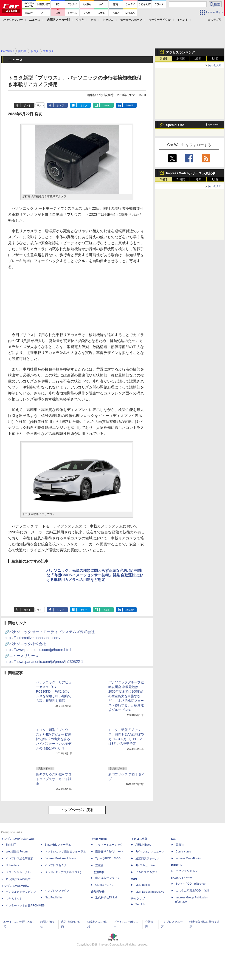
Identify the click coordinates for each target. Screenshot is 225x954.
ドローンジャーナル (18, 872)
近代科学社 (97, 891)
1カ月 (215, 58)
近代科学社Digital (106, 897)
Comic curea (183, 851)
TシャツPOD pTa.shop (190, 883)
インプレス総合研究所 (19, 858)
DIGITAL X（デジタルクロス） (64, 872)
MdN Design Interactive (149, 891)
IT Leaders (12, 865)
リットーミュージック (109, 844)
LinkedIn (129, 105)
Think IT (11, 844)
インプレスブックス (57, 890)
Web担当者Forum (17, 851)
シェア (60, 105)
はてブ (83, 105)
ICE (173, 839)
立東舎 (99, 865)
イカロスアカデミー (147, 872)
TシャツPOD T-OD (108, 858)
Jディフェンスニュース (149, 851)
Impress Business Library (60, 858)
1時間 (163, 58)
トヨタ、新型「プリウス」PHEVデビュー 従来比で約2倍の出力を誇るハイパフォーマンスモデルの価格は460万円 (53, 739)
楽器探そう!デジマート (109, 851)
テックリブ (138, 898)
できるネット (14, 898)
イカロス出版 (139, 839)
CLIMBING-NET (105, 884)
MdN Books (142, 884)
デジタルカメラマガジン (21, 891)
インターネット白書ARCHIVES (25, 905)
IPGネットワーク (181, 878)
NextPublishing (54, 897)
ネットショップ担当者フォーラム (65, 851)
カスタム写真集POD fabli (192, 890)
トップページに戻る (76, 810)
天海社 (180, 844)
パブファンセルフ (187, 871)
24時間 (180, 58)
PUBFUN (177, 865)
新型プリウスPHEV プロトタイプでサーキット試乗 (53, 779)
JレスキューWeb (145, 865)
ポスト (27, 105)
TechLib (140, 904)
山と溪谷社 (97, 872)
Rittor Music (99, 839)
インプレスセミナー (57, 865)
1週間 (198, 58)
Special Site (175, 125)
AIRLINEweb (143, 844)
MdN (134, 879)
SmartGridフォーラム (58, 844)
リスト (40, 105)
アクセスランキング (180, 52)
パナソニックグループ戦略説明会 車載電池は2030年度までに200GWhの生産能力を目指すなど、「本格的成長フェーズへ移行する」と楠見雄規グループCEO (126, 696)
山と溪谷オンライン (107, 878)
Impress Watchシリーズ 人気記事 (190, 173)
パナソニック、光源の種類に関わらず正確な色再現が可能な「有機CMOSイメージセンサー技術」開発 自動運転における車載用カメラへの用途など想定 (94, 575)
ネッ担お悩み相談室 (18, 879)
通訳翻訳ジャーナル (147, 858)
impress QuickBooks (188, 858)
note (106, 105)
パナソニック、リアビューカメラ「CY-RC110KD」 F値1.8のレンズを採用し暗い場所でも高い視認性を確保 (53, 691)
